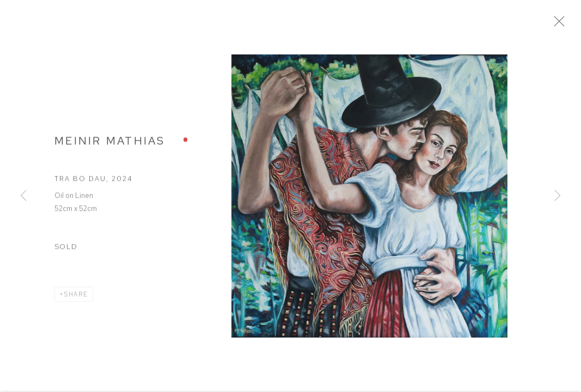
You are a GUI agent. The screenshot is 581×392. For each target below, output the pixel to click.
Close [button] (564, 24)
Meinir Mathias (110, 144)
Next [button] (557, 196)
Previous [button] (23, 196)
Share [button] (76, 298)
